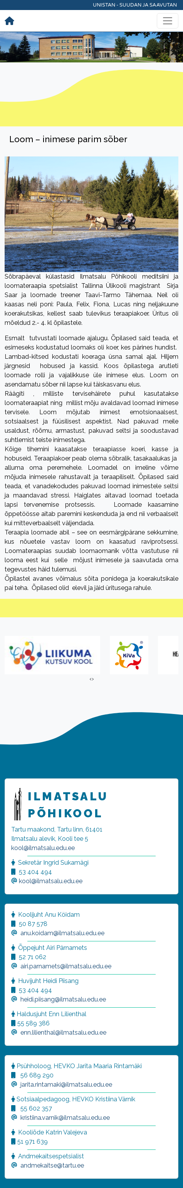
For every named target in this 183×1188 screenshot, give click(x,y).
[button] (15, 1172)
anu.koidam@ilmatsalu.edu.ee (62, 933)
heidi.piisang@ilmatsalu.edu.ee (63, 999)
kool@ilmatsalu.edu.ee (43, 848)
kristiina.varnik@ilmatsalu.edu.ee (65, 1117)
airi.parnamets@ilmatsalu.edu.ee (65, 966)
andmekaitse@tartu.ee (52, 1165)
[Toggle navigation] (167, 21)
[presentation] (90, 679)
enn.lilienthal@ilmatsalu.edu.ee (63, 1032)
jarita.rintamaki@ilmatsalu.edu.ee (66, 1084)
